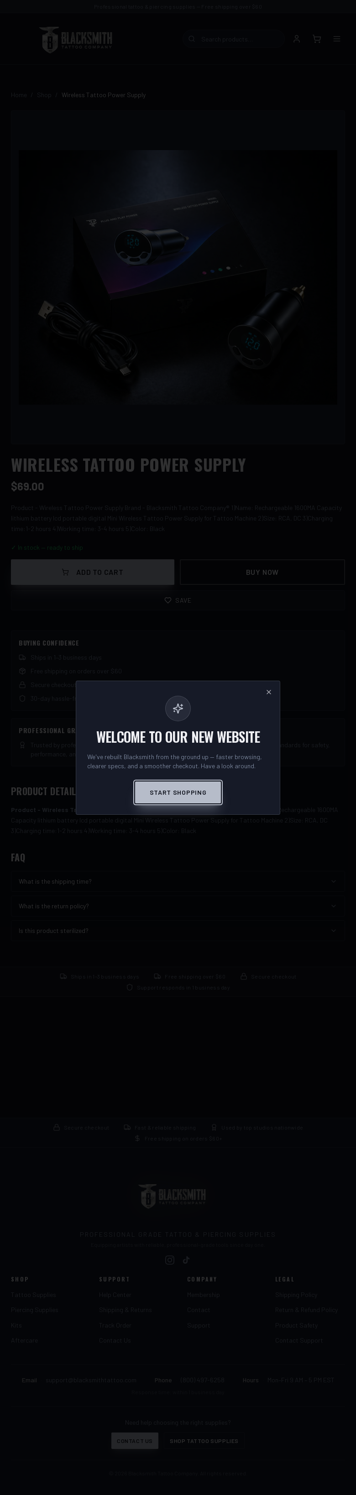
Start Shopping (178, 792)
